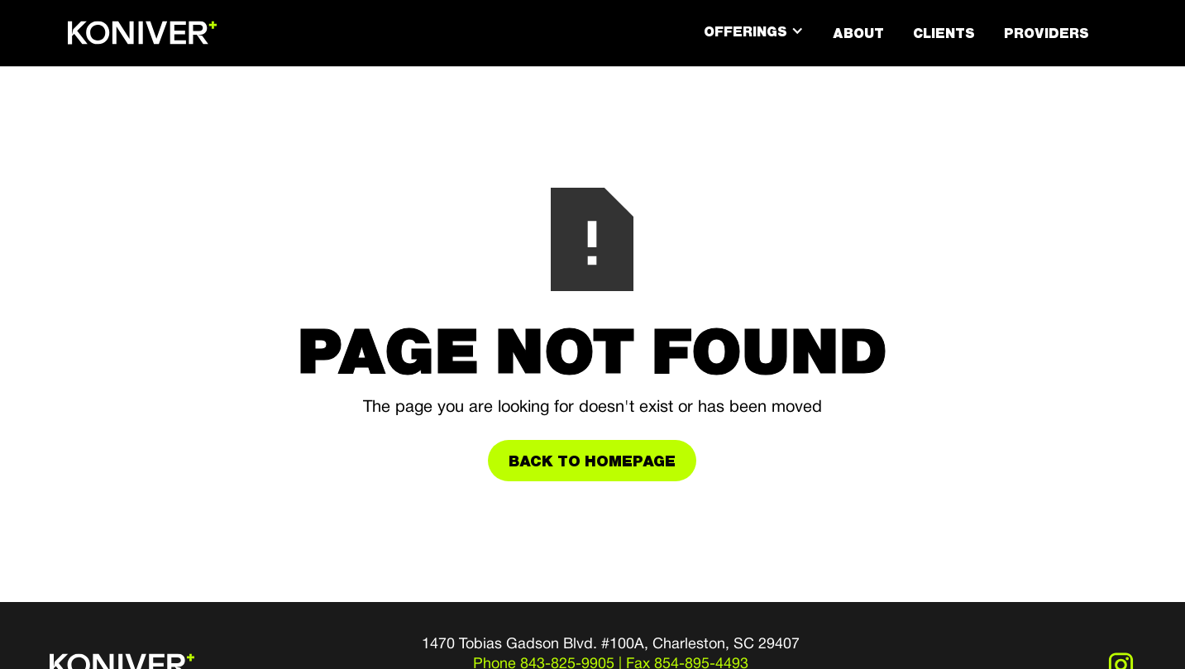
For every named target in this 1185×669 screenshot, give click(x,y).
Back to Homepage (592, 460)
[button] (754, 31)
